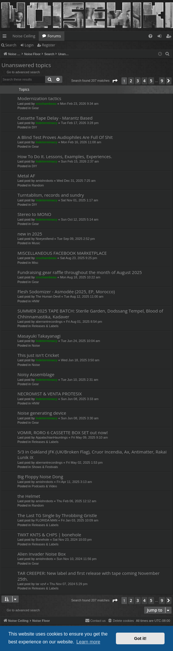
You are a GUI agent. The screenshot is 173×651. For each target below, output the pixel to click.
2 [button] (131, 80)
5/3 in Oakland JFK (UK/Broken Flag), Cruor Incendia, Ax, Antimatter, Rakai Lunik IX (92, 454)
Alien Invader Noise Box (41, 554)
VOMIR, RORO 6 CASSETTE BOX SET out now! (62, 432)
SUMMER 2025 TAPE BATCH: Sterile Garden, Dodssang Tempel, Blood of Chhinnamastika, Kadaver (90, 313)
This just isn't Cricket (38, 355)
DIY (34, 127)
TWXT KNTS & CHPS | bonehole (49, 534)
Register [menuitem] (170, 37)
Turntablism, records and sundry (50, 195)
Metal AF (26, 176)
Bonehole (42, 539)
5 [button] (151, 80)
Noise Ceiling (24, 36)
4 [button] (144, 80)
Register (48, 45)
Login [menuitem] (160, 37)
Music (36, 243)
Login (29, 45)
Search (10, 45)
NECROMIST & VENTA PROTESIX (49, 394)
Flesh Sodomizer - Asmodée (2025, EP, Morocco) (66, 291)
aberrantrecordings (49, 321)
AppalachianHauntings (52, 437)
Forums (54, 36)
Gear (35, 108)
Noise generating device (41, 413)
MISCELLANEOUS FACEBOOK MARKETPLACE (62, 253)
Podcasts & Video (44, 486)
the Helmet (28, 496)
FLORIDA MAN (46, 520)
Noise (36, 345)
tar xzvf (41, 584)
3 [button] (138, 80)
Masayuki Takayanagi (39, 336)
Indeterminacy (46, 123)
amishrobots (44, 180)
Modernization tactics (39, 98)
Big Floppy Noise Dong (40, 476)
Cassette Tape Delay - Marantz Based (55, 118)
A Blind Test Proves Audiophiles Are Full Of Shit (65, 137)
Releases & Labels (45, 326)
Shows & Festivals (45, 467)
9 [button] (162, 80)
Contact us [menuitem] (95, 620)
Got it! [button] (140, 638)
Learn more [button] (88, 641)
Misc (35, 262)
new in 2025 (29, 234)
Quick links (5, 37)
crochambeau (46, 103)
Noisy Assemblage (35, 374)
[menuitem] (150, 36)
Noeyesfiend (44, 238)
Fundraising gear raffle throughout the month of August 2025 (79, 272)
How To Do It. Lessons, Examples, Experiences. (64, 156)
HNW (35, 301)
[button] (114, 80)
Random (38, 185)
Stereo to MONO (34, 214)
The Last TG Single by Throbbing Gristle (57, 515)
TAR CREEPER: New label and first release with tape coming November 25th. (88, 576)
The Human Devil (48, 296)
